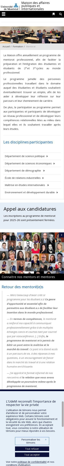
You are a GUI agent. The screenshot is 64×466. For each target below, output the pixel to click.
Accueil (6, 46)
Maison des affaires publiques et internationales (35, 5)
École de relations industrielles (23, 177)
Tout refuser (32, 448)
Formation (18, 46)
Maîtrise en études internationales (25, 185)
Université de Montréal (9, 5)
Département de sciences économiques (28, 163)
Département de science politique (25, 156)
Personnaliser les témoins (33, 441)
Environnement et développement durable (30, 192)
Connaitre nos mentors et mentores (28, 277)
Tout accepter (32, 454)
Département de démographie (23, 170)
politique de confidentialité (32, 461)
